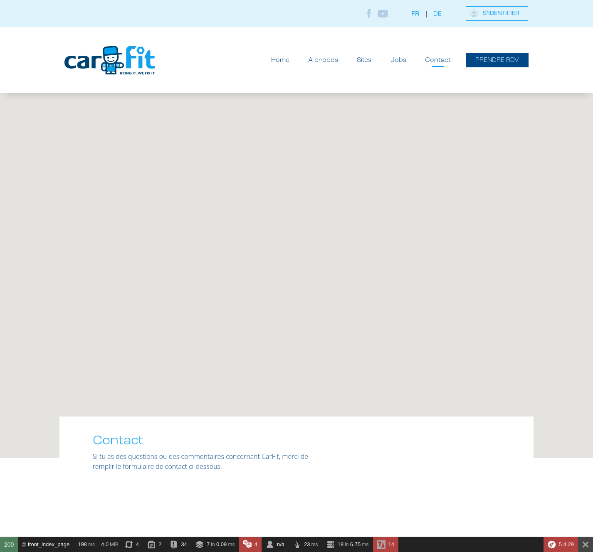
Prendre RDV (497, 60)
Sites (364, 60)
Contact (438, 60)
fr (415, 14)
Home (280, 60)
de (437, 14)
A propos (323, 60)
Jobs (398, 60)
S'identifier (501, 13)
